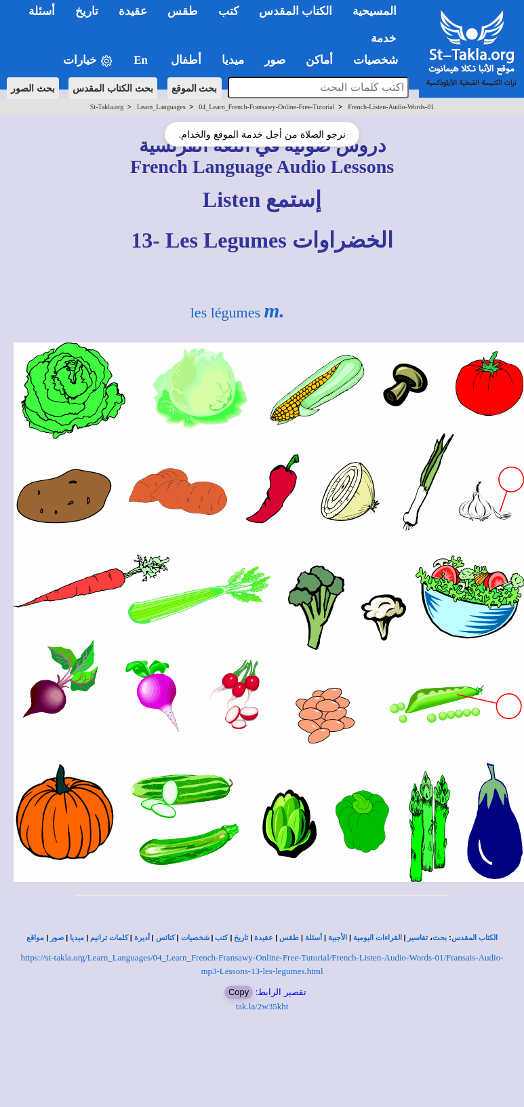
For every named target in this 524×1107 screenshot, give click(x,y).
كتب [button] (228, 11)
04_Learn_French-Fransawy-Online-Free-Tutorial (266, 107)
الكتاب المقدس (474, 937)
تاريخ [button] (86, 11)
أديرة (142, 937)
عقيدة (263, 937)
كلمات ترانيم (109, 937)
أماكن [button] (319, 60)
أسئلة (313, 937)
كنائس (165, 937)
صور (57, 937)
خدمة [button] (384, 38)
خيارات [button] (88, 61)
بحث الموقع (195, 88)
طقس (289, 937)
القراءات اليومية (377, 937)
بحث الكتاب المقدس (113, 88)
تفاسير (417, 937)
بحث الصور (33, 88)
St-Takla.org (106, 107)
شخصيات (195, 937)
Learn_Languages (161, 107)
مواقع (35, 937)
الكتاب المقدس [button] (295, 11)
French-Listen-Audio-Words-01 (391, 107)
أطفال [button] (186, 60)
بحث (439, 937)
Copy (238, 992)
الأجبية (337, 937)
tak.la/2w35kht (262, 1006)
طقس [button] (182, 11)
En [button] (142, 60)
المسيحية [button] (374, 11)
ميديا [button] (233, 60)
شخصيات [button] (380, 60)
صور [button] (274, 60)
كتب (221, 937)
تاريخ (241, 937)
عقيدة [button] (133, 11)
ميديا (77, 937)
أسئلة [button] (41, 11)
